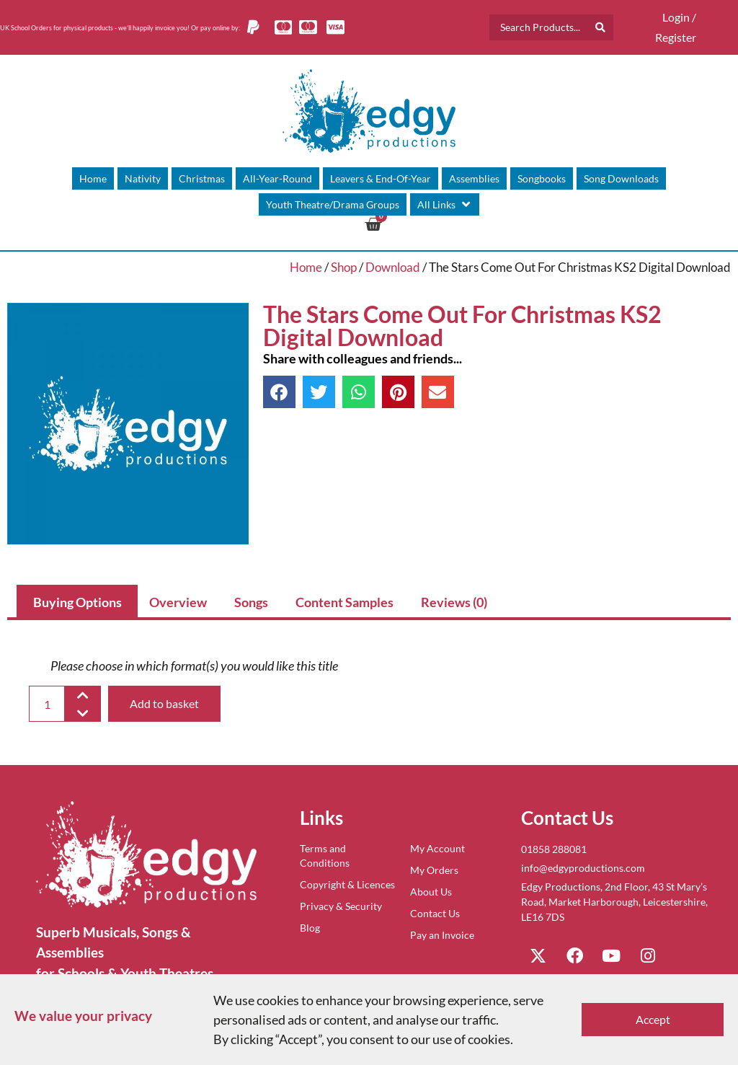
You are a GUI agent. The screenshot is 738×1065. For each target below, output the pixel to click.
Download (392, 267)
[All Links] (444, 204)
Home (306, 267)
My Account (437, 848)
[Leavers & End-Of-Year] (380, 178)
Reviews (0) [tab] (454, 602)
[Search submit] (600, 27)
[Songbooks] (541, 178)
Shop (344, 267)
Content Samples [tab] (344, 602)
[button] (279, 392)
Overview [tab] (178, 602)
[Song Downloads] (621, 178)
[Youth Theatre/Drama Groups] (332, 204)
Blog (310, 928)
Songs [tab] (251, 602)
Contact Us (435, 913)
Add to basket (164, 703)
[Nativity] (142, 178)
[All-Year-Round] (277, 178)
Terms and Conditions (325, 855)
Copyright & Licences (347, 884)
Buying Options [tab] (77, 602)
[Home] (93, 178)
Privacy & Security (341, 906)
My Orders (434, 870)
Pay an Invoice (442, 935)
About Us (431, 891)
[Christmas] (202, 178)
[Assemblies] (474, 178)
